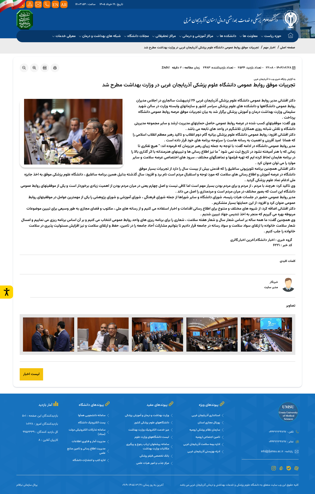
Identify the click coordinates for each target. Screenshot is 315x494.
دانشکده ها (226, 36)
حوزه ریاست (271, 36)
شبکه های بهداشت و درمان (100, 36)
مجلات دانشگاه (136, 36)
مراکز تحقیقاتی (164, 36)
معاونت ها (249, 36)
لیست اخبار (31, 374)
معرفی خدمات (64, 36)
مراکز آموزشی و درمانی (196, 36)
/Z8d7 (166, 68)
